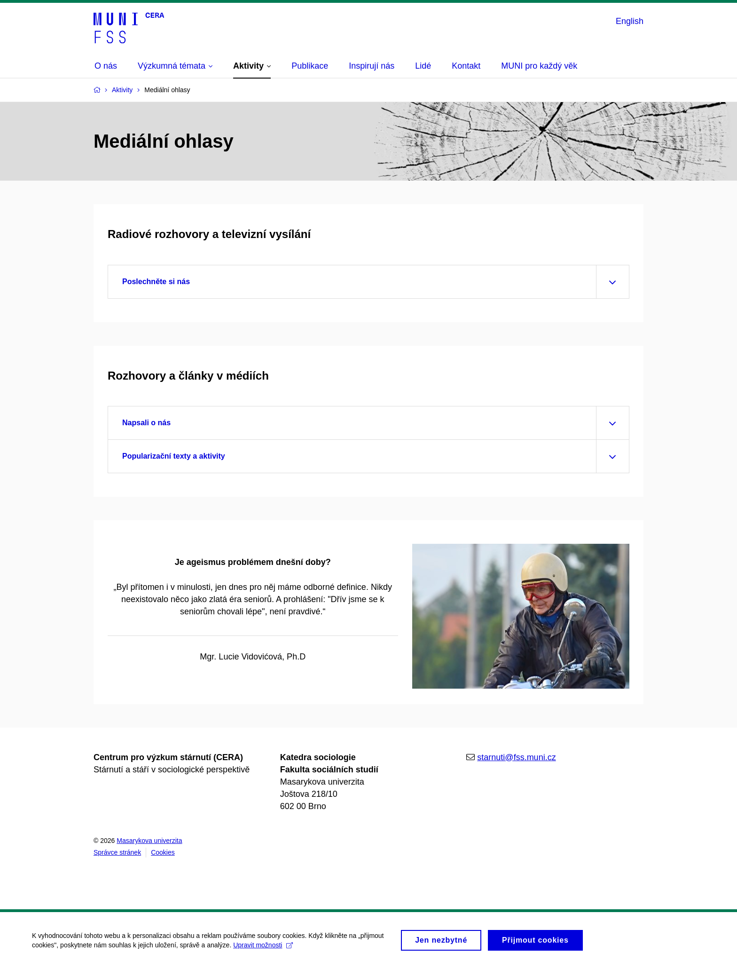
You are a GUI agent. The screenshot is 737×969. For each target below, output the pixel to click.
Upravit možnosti (264, 949)
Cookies (163, 852)
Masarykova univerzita (149, 840)
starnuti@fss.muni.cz (516, 757)
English (629, 21)
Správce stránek (117, 852)
